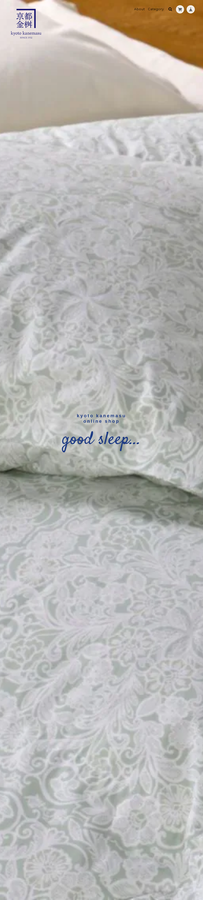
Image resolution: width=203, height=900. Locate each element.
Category (156, 9)
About (139, 9)
